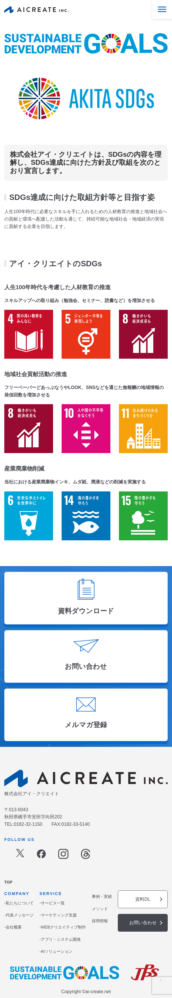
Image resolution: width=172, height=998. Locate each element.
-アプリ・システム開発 (60, 939)
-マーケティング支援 (58, 915)
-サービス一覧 (52, 903)
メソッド (100, 908)
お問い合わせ (143, 922)
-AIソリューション (56, 951)
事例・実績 (102, 896)
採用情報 (100, 920)
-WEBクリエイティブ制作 (63, 927)
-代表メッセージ (19, 915)
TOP (8, 882)
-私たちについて (19, 903)
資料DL (142, 899)
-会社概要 (13, 927)
